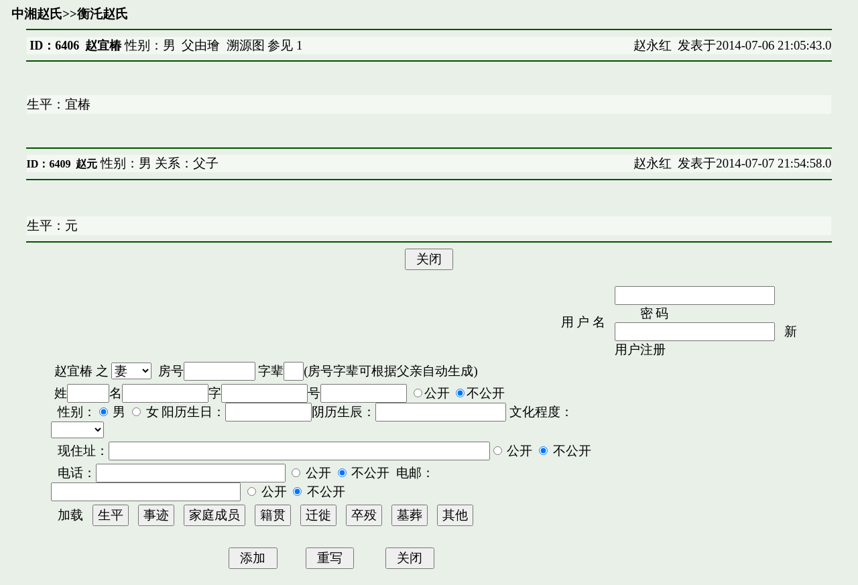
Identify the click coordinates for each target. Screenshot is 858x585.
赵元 (86, 164)
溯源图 (246, 45)
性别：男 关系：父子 (157, 163)
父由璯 (201, 45)
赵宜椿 (73, 371)
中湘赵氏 (36, 14)
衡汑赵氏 (102, 14)
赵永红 (652, 45)
